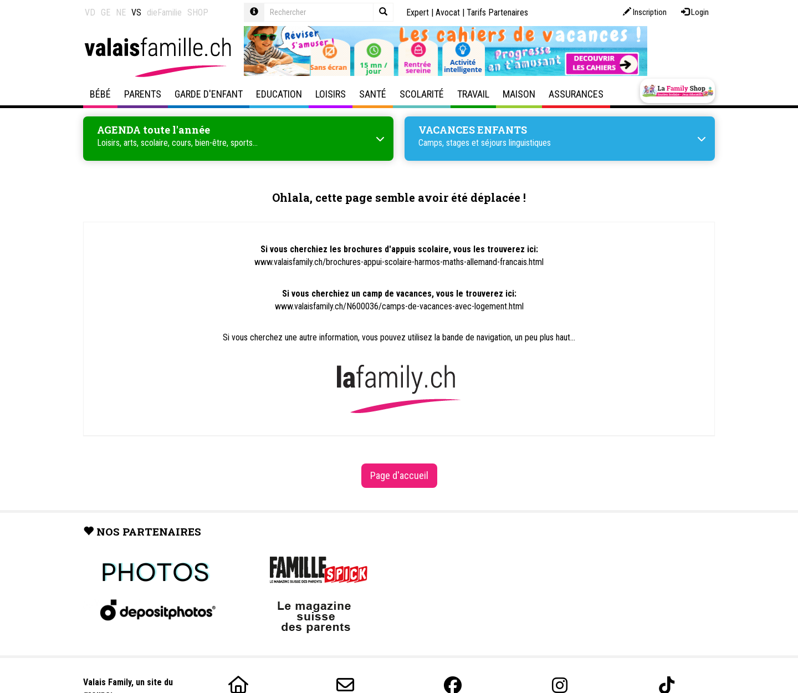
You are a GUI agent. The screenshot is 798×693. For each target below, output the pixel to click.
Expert (417, 12)
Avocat (448, 12)
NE (121, 12)
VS (136, 12)
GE (105, 12)
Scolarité (422, 94)
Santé (372, 94)
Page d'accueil (399, 475)
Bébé (100, 94)
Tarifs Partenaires (497, 12)
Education (279, 94)
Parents (142, 94)
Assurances (576, 94)
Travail (473, 94)
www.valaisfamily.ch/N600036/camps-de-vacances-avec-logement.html (399, 306)
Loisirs (330, 94)
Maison (519, 94)
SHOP (197, 12)
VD (90, 12)
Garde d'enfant (209, 94)
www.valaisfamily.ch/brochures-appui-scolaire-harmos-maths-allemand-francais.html (399, 262)
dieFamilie (164, 12)
